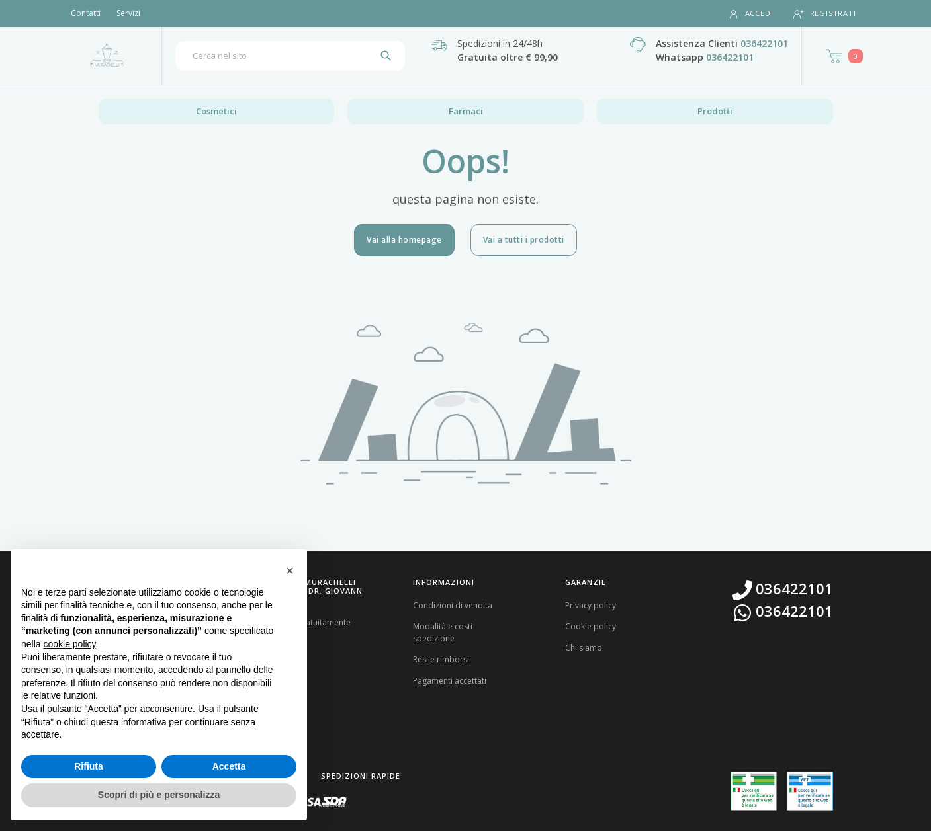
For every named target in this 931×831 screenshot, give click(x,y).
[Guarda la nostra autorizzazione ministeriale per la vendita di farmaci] (754, 791)
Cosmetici (216, 111)
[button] (289, 570)
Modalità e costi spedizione (442, 632)
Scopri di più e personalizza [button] (159, 794)
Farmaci (466, 111)
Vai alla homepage (404, 239)
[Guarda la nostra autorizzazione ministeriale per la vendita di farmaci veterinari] (810, 791)
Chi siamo (583, 647)
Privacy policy (590, 605)
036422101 (764, 43)
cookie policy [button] (69, 644)
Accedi (751, 13)
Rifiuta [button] (88, 766)
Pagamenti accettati (449, 680)
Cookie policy (590, 626)
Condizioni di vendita (452, 605)
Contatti (86, 13)
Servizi (128, 13)
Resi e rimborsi (441, 659)
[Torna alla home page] (107, 55)
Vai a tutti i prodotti (523, 239)
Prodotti (714, 111)
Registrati (824, 13)
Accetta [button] (229, 766)
